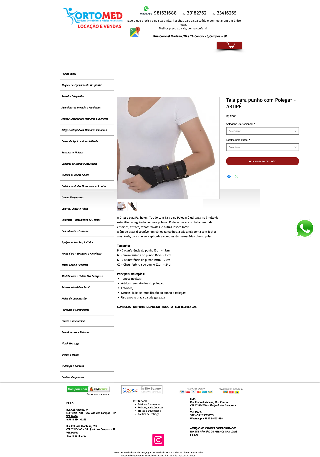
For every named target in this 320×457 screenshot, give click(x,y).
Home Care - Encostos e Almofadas (81, 253)
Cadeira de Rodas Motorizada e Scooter (83, 186)
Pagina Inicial (68, 73)
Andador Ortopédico (72, 96)
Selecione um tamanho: (240, 123)
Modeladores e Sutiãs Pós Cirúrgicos (81, 276)
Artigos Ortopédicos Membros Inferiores (84, 130)
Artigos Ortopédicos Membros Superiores (84, 118)
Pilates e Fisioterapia (73, 321)
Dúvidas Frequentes (149, 404)
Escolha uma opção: (238, 139)
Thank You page (70, 343)
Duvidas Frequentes (72, 377)
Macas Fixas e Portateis (74, 264)
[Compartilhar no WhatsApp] (236, 176)
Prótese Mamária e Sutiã (75, 287)
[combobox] (262, 131)
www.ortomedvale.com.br (127, 452)
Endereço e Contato (72, 366)
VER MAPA (72, 416)
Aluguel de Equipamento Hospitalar (81, 85)
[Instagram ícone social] (158, 440)
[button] (231, 44)
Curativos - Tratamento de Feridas (80, 219)
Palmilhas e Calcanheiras (75, 309)
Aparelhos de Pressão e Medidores (81, 107)
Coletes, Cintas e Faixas (74, 208)
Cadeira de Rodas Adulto (75, 175)
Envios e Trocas (70, 354)
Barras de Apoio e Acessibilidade (79, 141)
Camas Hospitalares (72, 197)
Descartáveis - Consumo (75, 231)
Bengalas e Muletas (72, 152)
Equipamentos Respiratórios (77, 242)
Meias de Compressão (73, 298)
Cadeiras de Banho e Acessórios (79, 163)
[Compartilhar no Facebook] (229, 176)
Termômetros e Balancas (75, 332)
